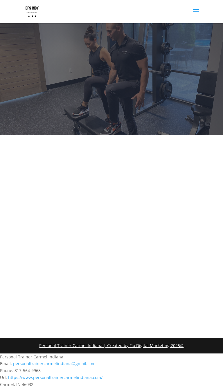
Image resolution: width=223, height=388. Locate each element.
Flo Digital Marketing (150, 345)
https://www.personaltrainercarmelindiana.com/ (55, 377)
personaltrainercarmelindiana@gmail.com (54, 363)
